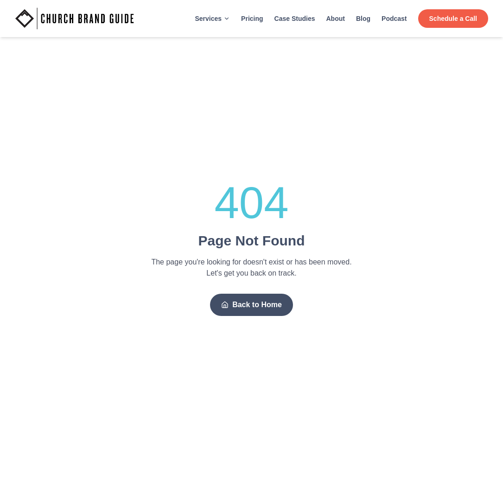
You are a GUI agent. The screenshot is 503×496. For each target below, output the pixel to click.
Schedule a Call (453, 18)
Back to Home (251, 305)
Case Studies (294, 18)
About (335, 18)
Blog (363, 18)
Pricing (252, 18)
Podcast (394, 18)
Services (212, 18)
